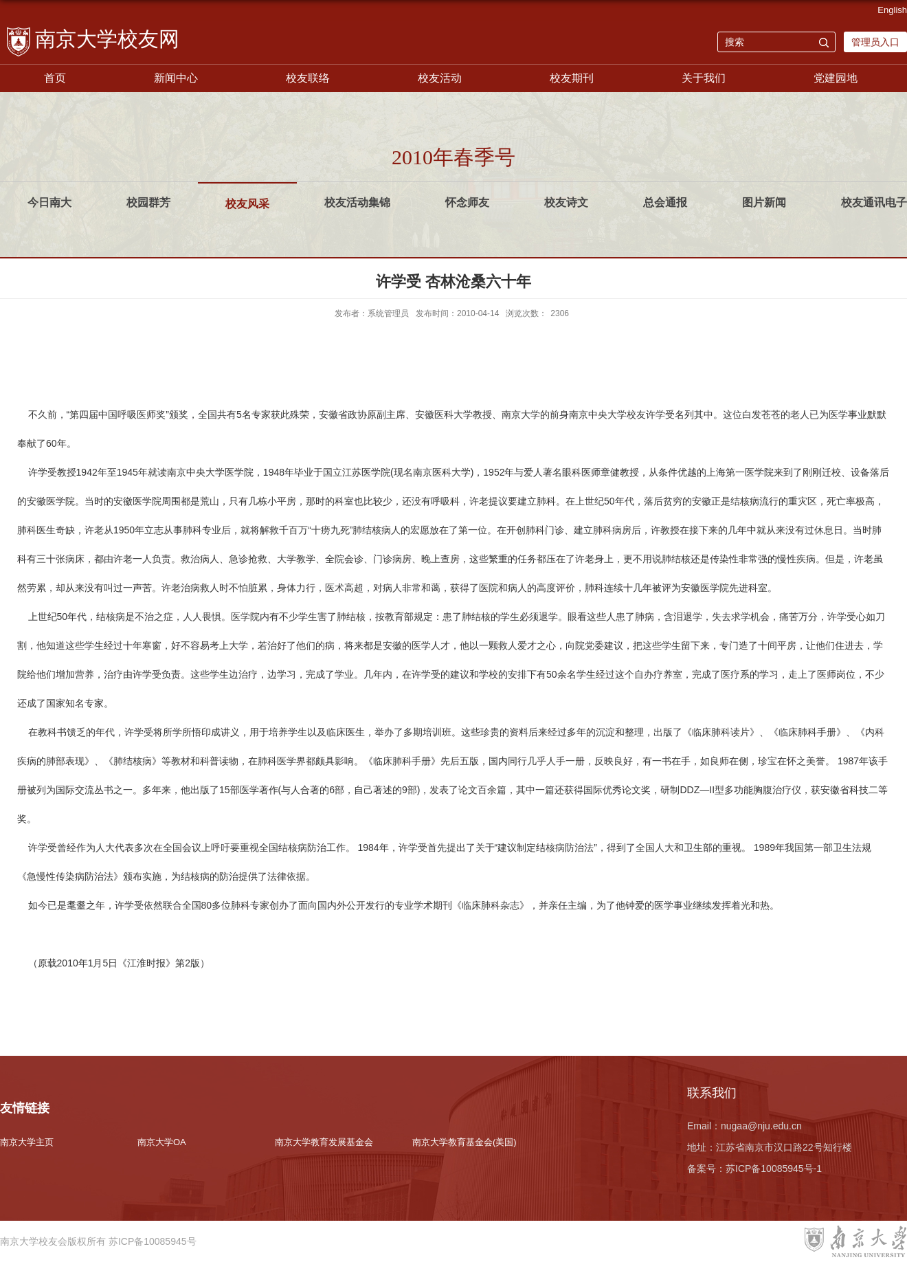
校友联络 (308, 78)
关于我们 (704, 78)
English (892, 10)
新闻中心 (176, 78)
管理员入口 (875, 41)
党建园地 (836, 78)
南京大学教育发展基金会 (324, 1142)
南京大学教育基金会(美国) (464, 1142)
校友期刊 (572, 78)
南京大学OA (161, 1142)
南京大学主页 (27, 1142)
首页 (55, 78)
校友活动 (440, 78)
